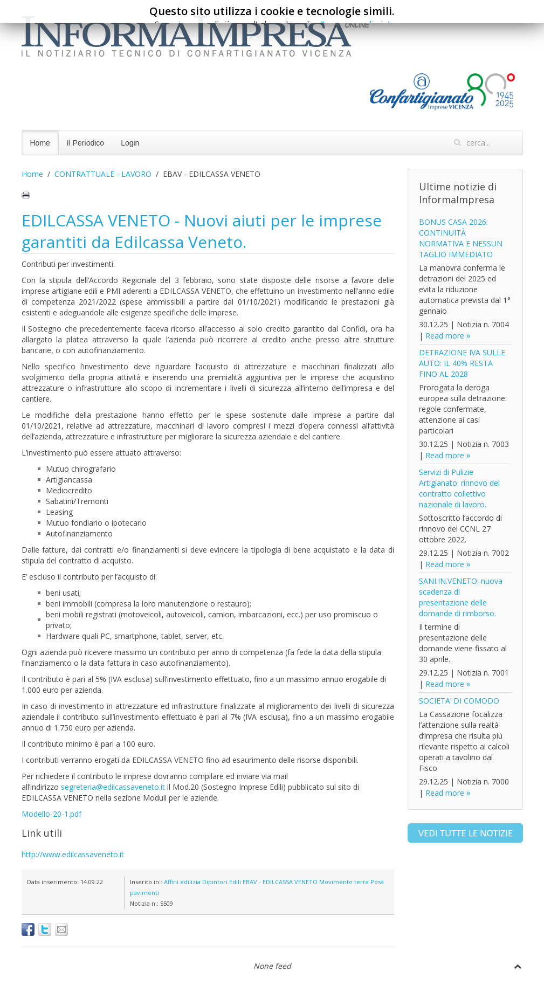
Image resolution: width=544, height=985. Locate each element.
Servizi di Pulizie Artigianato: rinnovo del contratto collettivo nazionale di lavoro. (459, 488)
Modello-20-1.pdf (51, 814)
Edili (235, 882)
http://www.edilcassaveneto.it (73, 854)
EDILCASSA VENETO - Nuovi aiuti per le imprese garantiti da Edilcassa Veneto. (202, 231)
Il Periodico (85, 143)
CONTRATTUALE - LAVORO (103, 174)
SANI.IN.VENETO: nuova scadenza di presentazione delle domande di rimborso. (460, 597)
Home (40, 143)
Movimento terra (344, 882)
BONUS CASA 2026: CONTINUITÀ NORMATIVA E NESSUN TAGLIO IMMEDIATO (460, 238)
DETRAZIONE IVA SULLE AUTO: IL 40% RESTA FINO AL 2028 (462, 363)
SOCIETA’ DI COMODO (459, 700)
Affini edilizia (182, 882)
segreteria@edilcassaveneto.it (113, 787)
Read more (444, 335)
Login (130, 143)
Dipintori (215, 882)
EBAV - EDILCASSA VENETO (280, 882)
